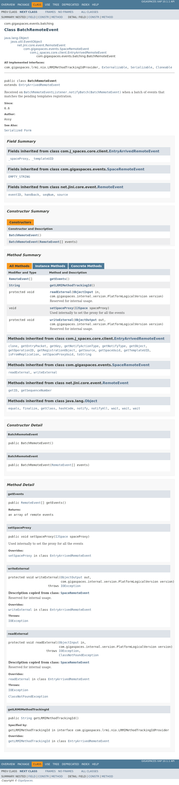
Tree (56, 4)
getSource (87, 350)
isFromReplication (23, 354)
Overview (8, 4)
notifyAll (99, 408)
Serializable (141, 67)
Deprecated (70, 4)
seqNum (48, 194)
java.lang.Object (16, 38)
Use (47, 4)
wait (114, 408)
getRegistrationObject (56, 350)
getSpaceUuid (109, 350)
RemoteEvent (110, 187)
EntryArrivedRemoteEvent (39, 85)
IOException (71, 586)
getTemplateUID (136, 350)
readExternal (61, 292)
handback (32, 194)
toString (84, 354)
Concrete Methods (86, 266)
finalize (30, 408)
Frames (50, 12)
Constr (43, 17)
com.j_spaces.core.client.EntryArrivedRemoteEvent (68, 52)
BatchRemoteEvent (23, 235)
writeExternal (61, 320)
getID (12, 390)
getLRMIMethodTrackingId (70, 285)
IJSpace (81, 308)
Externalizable (114, 67)
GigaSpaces (25, 780)
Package (23, 4)
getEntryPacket (33, 346)
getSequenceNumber (36, 390)
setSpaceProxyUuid (58, 354)
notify (82, 408)
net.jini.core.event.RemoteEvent (41, 45)
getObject (137, 346)
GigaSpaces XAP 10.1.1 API (158, 1)
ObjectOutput (86, 320)
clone (12, 346)
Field (32, 17)
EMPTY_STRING (19, 176)
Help (95, 4)
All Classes (89, 12)
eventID (14, 194)
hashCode (66, 408)
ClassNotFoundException (78, 655)
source (62, 194)
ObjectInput (83, 292)
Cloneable (164, 67)
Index (86, 4)
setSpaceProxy (61, 308)
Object (91, 401)
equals (13, 408)
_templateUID (43, 158)
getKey (55, 346)
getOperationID (21, 350)
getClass (48, 408)
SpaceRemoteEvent (126, 169)
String (14, 285)
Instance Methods (50, 266)
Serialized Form (17, 130)
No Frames (65, 12)
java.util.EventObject (26, 41)
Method (57, 17)
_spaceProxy (18, 158)
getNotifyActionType (81, 346)
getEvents (58, 279)
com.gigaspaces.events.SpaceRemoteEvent (56, 49)
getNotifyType (114, 346)
